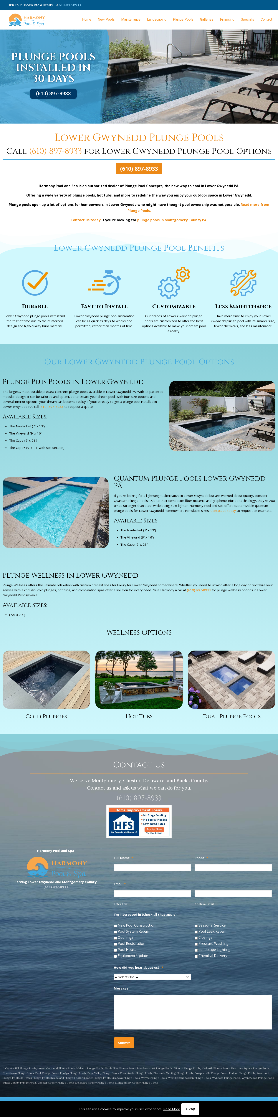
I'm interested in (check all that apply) (145, 914)
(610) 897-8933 (53, 94)
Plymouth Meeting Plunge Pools (173, 1073)
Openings (126, 937)
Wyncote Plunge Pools (226, 1077)
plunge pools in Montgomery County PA (172, 220)
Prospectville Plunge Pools (211, 1073)
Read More (171, 1109)
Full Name (123, 858)
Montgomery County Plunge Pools (136, 1082)
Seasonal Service (212, 925)
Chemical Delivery (213, 955)
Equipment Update (133, 955)
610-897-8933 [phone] (70, 5)
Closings (205, 937)
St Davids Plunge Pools (34, 1077)
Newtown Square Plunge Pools (250, 1068)
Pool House (127, 949)
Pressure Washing (213, 943)
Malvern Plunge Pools (89, 1068)
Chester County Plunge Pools (56, 1082)
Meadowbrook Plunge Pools (154, 1068)
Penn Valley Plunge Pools (103, 1073)
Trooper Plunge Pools (96, 1077)
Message (121, 988)
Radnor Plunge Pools (242, 1073)
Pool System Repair (133, 931)
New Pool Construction (137, 925)
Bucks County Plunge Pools (19, 1082)
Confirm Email (204, 904)
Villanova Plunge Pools (125, 1077)
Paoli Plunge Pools (47, 1073)
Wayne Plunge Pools (154, 1077)
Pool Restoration (131, 943)
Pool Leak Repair (212, 931)
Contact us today (86, 220)
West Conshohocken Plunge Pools (189, 1077)
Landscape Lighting (214, 949)
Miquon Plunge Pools (187, 1068)
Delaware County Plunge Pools (94, 1082)
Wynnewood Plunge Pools (258, 1077)
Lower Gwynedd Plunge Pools (56, 1068)
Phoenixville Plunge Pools (136, 1073)
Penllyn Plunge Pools (73, 1073)
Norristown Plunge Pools (18, 1073)
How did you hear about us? (138, 967)
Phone (201, 858)
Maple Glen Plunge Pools (120, 1068)
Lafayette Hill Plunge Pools (19, 1068)
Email (120, 884)
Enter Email (121, 904)
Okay (190, 1109)
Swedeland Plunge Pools (65, 1077)
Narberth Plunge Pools (216, 1068)
